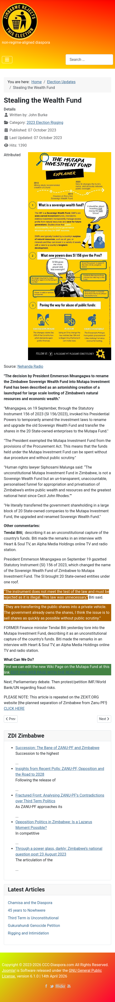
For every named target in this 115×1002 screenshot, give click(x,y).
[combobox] (89, 59)
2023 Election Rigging (45, 122)
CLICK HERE (14, 708)
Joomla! (9, 970)
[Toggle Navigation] (7, 59)
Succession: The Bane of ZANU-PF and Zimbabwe (57, 747)
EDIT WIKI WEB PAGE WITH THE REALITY (45, 672)
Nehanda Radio (30, 366)
